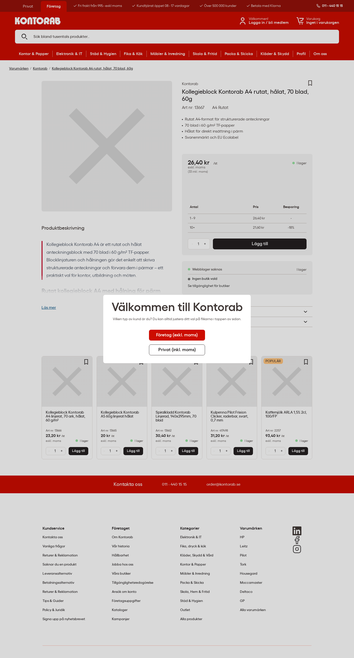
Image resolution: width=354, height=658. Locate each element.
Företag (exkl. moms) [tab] (177, 335)
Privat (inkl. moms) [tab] (177, 350)
